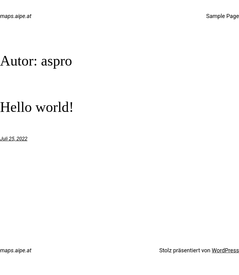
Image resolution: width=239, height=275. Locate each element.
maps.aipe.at (15, 16)
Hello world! (37, 107)
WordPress (225, 250)
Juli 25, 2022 (13, 139)
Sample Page (222, 16)
